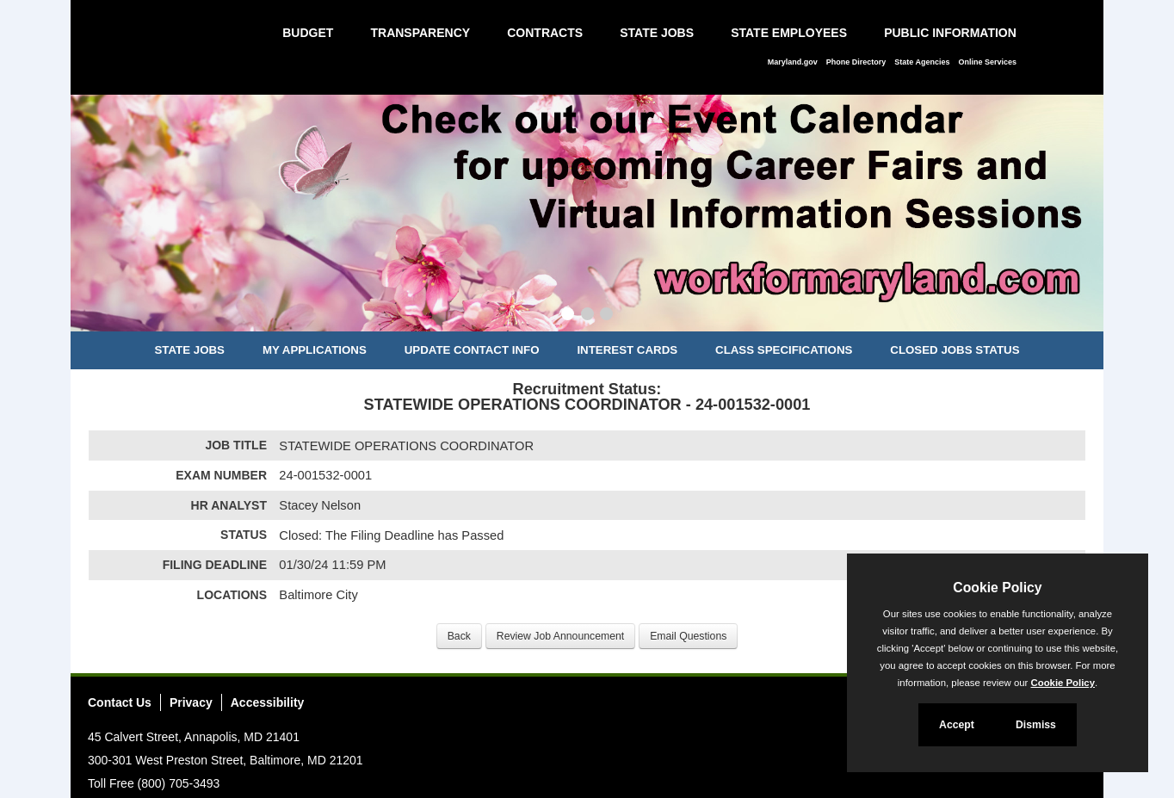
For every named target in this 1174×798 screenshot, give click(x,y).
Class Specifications (783, 349)
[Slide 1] (567, 316)
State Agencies (921, 62)
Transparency (420, 33)
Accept (956, 725)
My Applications (315, 349)
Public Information (950, 33)
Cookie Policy (997, 587)
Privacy (191, 702)
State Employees (789, 33)
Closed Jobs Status (954, 349)
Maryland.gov (793, 62)
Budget (307, 33)
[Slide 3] (606, 316)
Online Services (987, 62)
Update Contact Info (472, 349)
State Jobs (657, 33)
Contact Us (119, 702)
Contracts (545, 33)
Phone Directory (856, 62)
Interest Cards (627, 349)
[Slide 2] (587, 316)
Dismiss (1036, 725)
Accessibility (268, 702)
